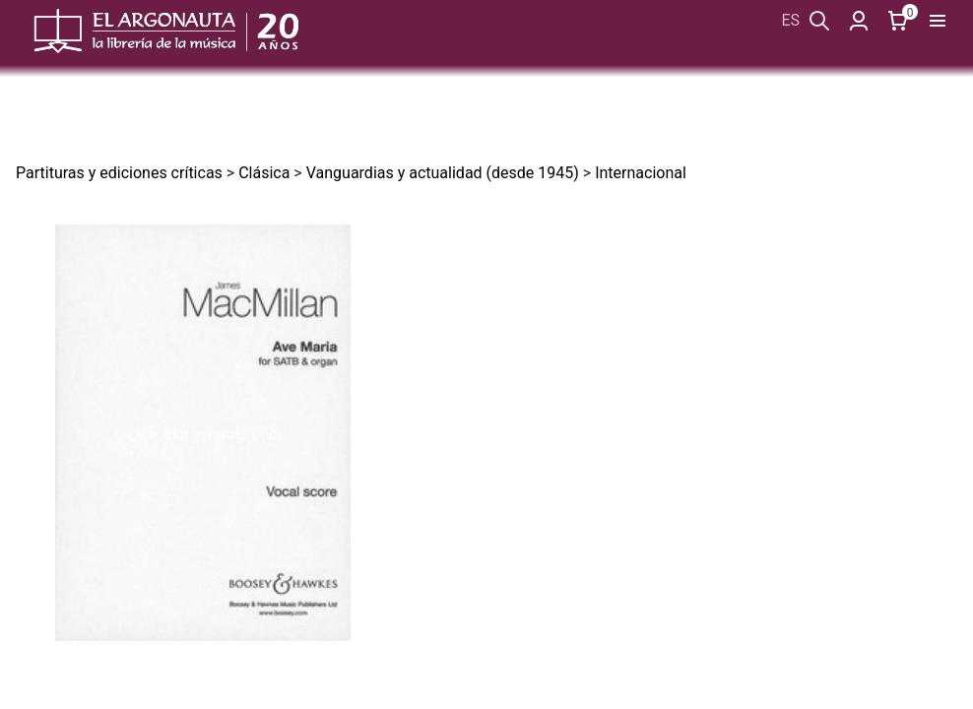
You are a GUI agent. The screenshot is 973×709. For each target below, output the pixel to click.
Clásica (264, 172)
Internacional (640, 172)
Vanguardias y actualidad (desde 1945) (442, 172)
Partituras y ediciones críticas (119, 172)
